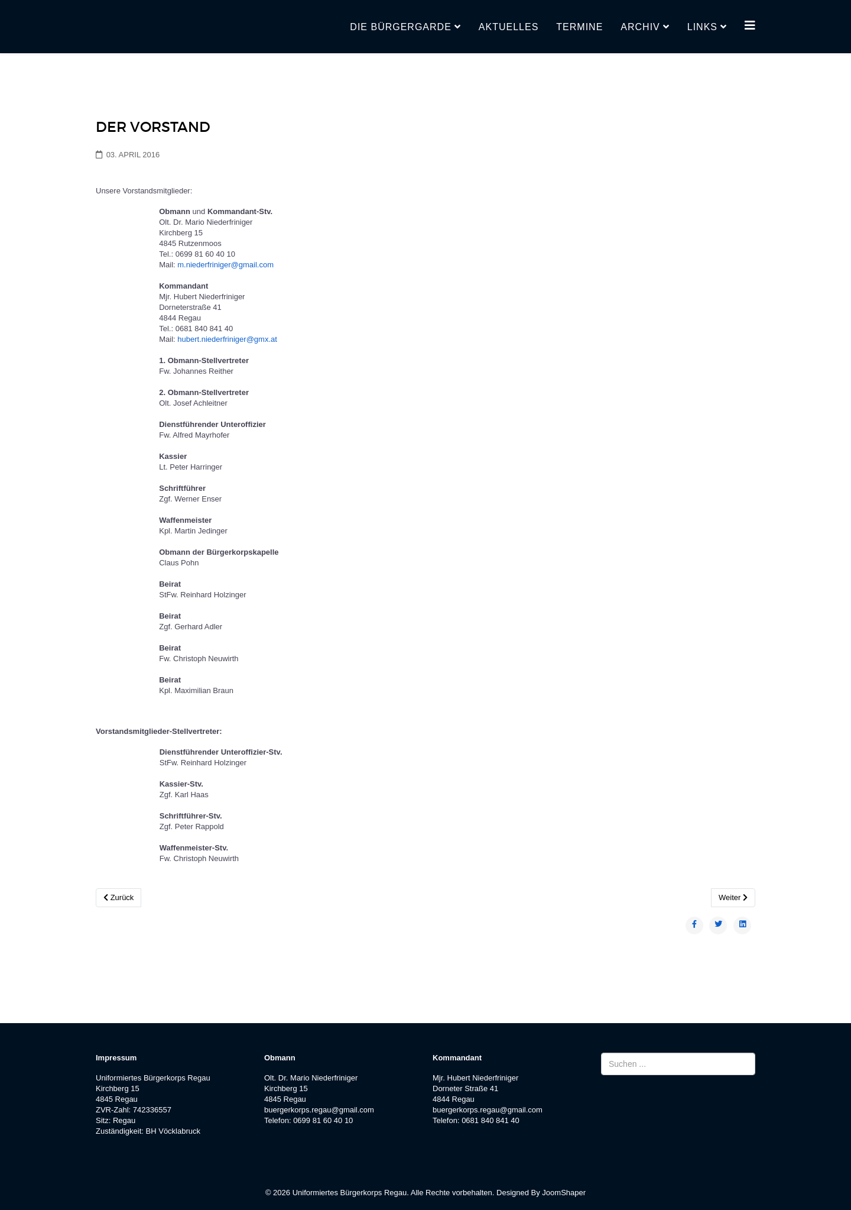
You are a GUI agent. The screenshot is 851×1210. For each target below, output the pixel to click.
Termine (579, 27)
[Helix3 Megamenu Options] (750, 25)
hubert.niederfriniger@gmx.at (227, 339)
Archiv (640, 27)
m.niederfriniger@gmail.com (225, 264)
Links (702, 27)
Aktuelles (508, 27)
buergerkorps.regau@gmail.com (319, 1109)
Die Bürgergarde (400, 27)
